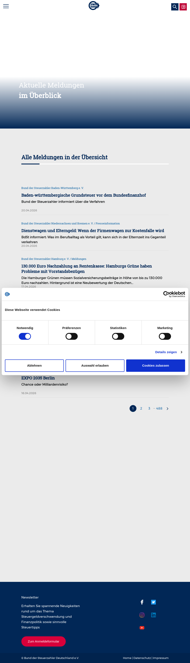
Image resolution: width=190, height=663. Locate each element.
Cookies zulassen (155, 365)
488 (159, 408)
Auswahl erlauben (95, 365)
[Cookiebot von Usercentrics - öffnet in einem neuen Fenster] (166, 294)
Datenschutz (142, 658)
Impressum (161, 658)
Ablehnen (34, 365)
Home (127, 658)
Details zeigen (166, 352)
